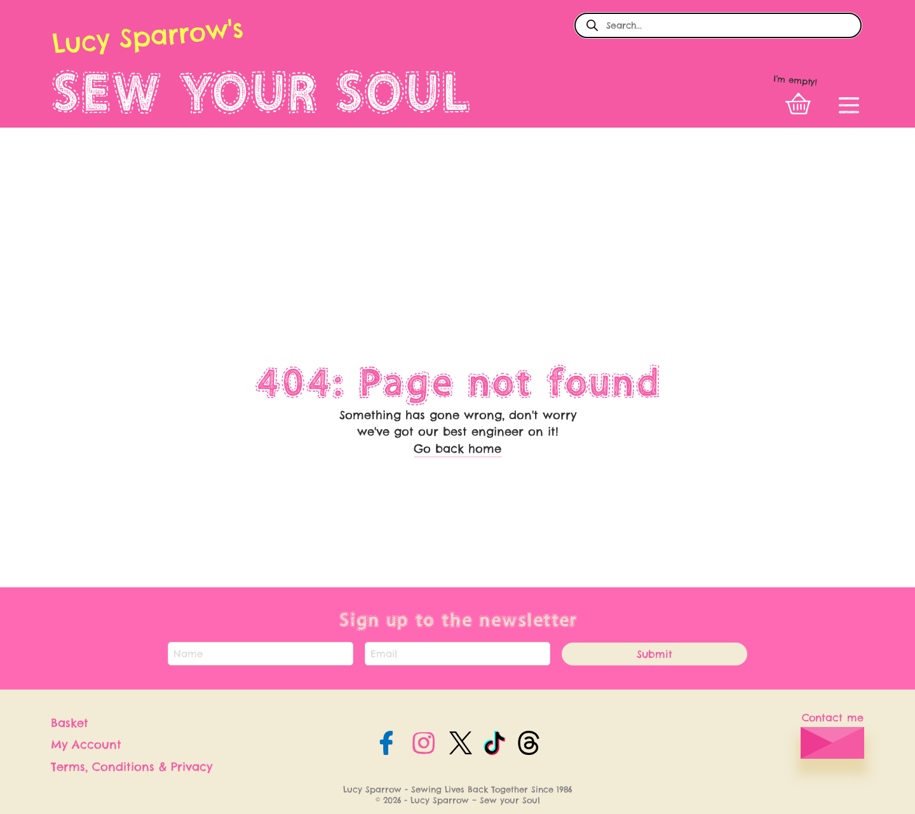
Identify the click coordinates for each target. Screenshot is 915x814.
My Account (86, 744)
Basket (69, 723)
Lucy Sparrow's (147, 35)
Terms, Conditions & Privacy (131, 766)
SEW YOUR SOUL (261, 91)
